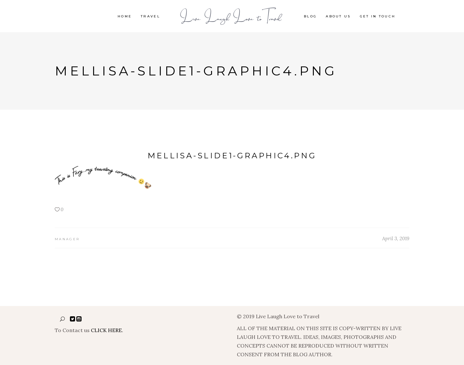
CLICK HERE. (107, 330)
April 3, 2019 (395, 238)
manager (67, 239)
